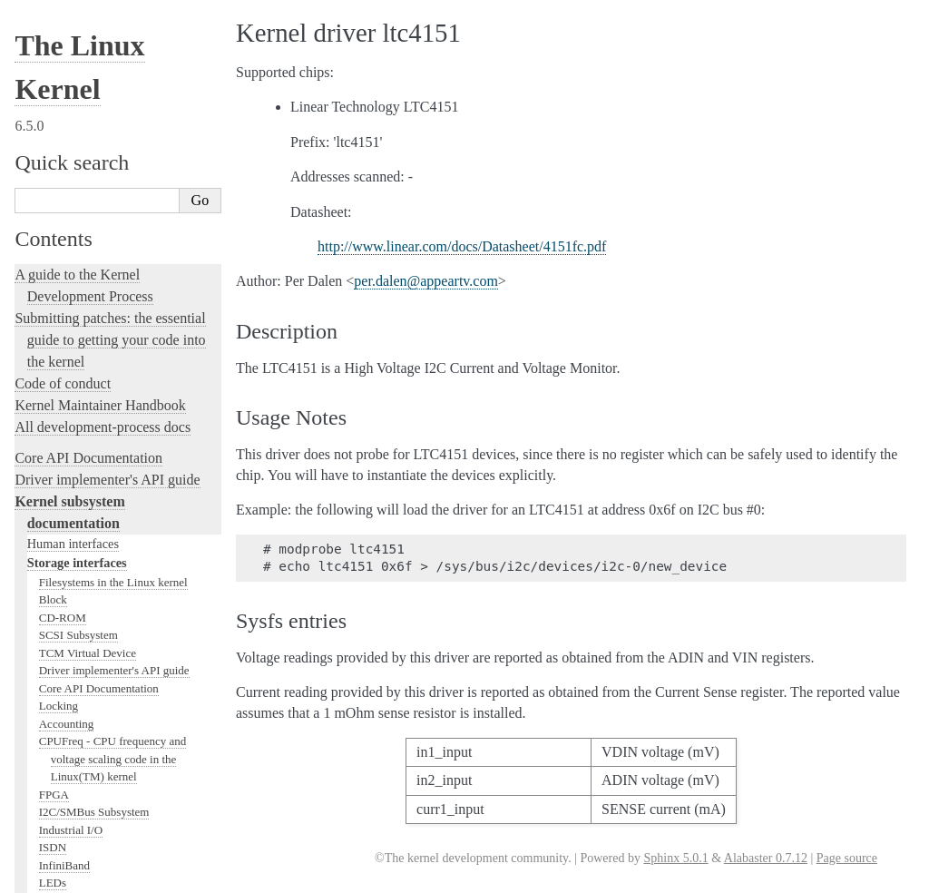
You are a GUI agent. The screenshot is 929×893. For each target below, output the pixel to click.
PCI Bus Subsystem (85, 151)
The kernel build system (84, 577)
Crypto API (66, 80)
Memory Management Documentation (129, 97)
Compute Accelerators (91, 45)
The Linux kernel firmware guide (111, 695)
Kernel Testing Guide (77, 394)
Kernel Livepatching (74, 481)
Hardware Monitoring (95, 27)
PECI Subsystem (79, 239)
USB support (70, 133)
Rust (28, 503)
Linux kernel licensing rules (96, 307)
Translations (50, 810)
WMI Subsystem (79, 257)
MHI (50, 222)
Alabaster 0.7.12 (765, 858)
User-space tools (63, 621)
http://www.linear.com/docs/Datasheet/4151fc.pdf (462, 246)
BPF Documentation (87, 116)
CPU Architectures (69, 748)
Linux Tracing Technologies (96, 438)
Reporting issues (63, 599)
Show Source (53, 882)
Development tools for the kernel (111, 372)
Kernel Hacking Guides (83, 416)
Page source (847, 858)
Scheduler (62, 204)
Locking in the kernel (77, 276)
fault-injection (56, 459)
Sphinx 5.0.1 (675, 858)
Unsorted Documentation (88, 779)
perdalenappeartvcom (426, 281)
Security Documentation (96, 62)
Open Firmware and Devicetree (106, 717)
